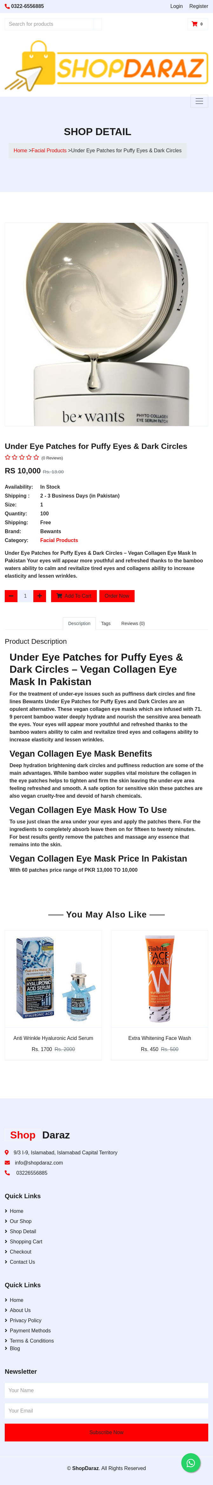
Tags (106, 623)
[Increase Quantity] (39, 596)
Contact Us (20, 1262)
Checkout (18, 1252)
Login (176, 6)
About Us (18, 1310)
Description (79, 623)
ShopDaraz (85, 1468)
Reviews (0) (133, 623)
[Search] (98, 24)
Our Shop (18, 1221)
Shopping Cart (23, 1241)
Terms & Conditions (29, 1341)
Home (20, 150)
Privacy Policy (23, 1320)
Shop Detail (20, 1231)
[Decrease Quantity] (11, 596)
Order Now (117, 596)
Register (198, 6)
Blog (12, 1348)
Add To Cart (74, 596)
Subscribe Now (107, 1432)
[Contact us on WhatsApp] (190, 1462)
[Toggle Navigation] (199, 101)
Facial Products (50, 150)
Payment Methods (28, 1330)
